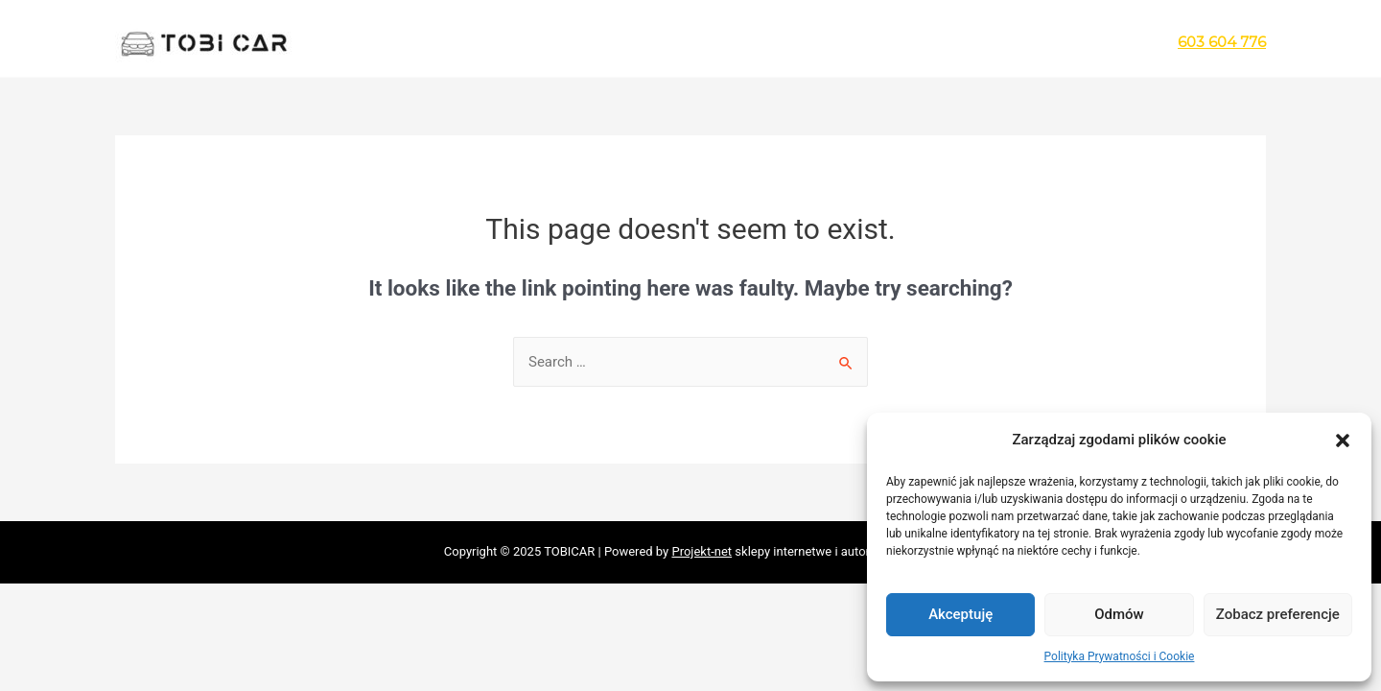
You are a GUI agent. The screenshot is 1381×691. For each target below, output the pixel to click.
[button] (1342, 440)
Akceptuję (960, 614)
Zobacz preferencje (1278, 614)
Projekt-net (701, 551)
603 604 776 (1222, 42)
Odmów (1119, 614)
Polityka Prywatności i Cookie (1119, 656)
